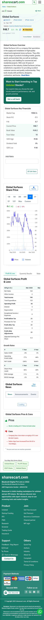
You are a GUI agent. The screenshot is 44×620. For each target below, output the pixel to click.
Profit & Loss (10, 273)
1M (14, 197)
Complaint (27, 558)
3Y (35, 197)
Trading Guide (7, 530)
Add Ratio (10, 156)
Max (20, 201)
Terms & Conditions (31, 562)
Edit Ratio (31, 171)
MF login (27, 523)
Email (6, 548)
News (10, 394)
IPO (3, 517)
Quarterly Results (25, 274)
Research (5, 523)
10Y (14, 201)
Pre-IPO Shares (22, 464)
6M (25, 197)
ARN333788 (23, 487)
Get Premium (28, 513)
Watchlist (27, 30)
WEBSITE (7, 20)
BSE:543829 (18, 20)
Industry (27, 551)
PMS (3, 520)
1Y (30, 197)
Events (33, 394)
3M (19, 197)
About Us (27, 555)
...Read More (24, 75)
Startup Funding (7, 513)
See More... (34, 385)
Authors (27, 548)
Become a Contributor (32, 517)
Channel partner (29, 520)
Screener (5, 527)
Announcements (21, 394)
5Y (9, 201)
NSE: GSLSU (30, 20)
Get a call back (14, 99)
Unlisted (5, 510)
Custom (28, 201)
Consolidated (27, 37)
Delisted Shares (21, 468)
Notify (34, 188)
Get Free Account (30, 510)
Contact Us (8, 559)
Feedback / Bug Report (10, 545)
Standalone (36, 37)
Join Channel (7, 11)
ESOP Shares (8, 468)
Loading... (22, 405)
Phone (6, 551)
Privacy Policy (29, 565)
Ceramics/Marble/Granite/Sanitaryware (20, 26)
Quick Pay (27, 545)
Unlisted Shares (9, 464)
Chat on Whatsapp (11, 555)
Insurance (5, 534)
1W (9, 197)
